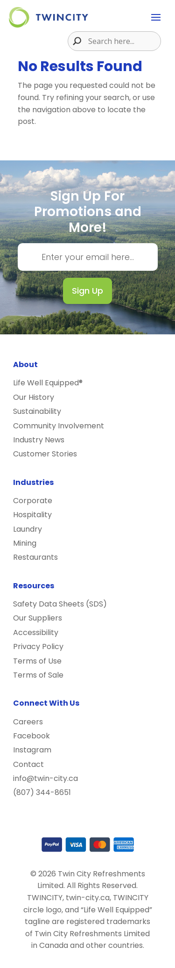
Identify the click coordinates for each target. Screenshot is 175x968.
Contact (28, 764)
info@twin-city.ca (45, 778)
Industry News (38, 439)
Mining (24, 543)
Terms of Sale (38, 675)
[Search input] (123, 41)
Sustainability (37, 411)
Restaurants (35, 557)
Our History (33, 397)
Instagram (32, 749)
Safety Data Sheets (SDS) (60, 604)
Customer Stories (45, 453)
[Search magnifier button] (74, 41)
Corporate (32, 500)
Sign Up (87, 290)
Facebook (31, 735)
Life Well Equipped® (48, 382)
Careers (28, 721)
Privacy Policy (38, 646)
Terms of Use (37, 661)
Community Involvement (58, 425)
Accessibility (35, 632)
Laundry (27, 529)
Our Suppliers (37, 618)
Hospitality (32, 514)
